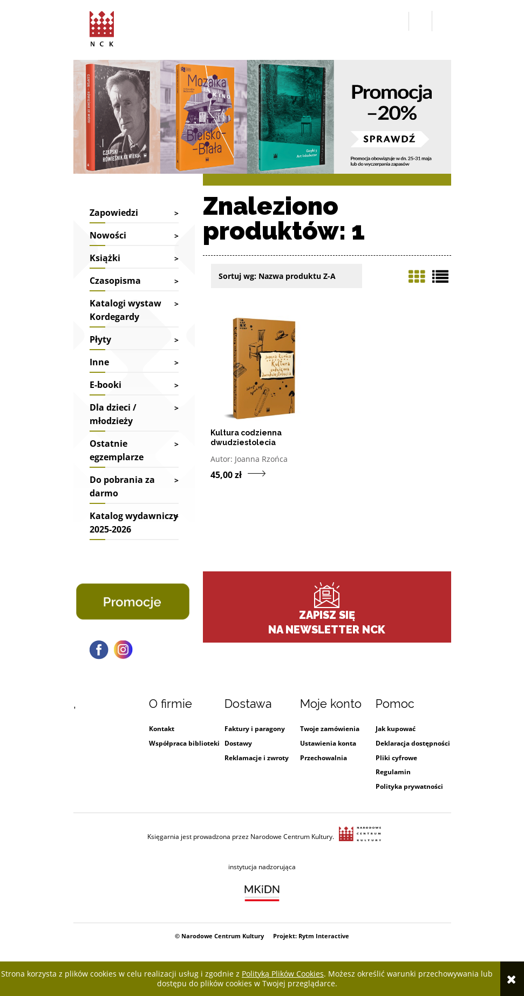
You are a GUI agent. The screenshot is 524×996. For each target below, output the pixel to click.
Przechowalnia (323, 757)
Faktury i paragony (254, 728)
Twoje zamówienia (329, 728)
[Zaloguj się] (420, 21)
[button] (398, 21)
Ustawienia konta (328, 743)
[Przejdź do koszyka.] (441, 21)
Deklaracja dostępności (413, 743)
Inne (99, 362)
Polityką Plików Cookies (283, 973)
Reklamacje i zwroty (256, 757)
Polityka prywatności (409, 786)
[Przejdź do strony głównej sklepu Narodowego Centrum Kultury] (102, 27)
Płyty (100, 339)
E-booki (105, 385)
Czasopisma (115, 280)
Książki (105, 258)
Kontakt (161, 728)
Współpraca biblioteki (184, 743)
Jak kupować (396, 728)
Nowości (108, 235)
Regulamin (393, 771)
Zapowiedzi (114, 213)
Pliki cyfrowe (396, 757)
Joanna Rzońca (261, 459)
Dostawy (238, 743)
